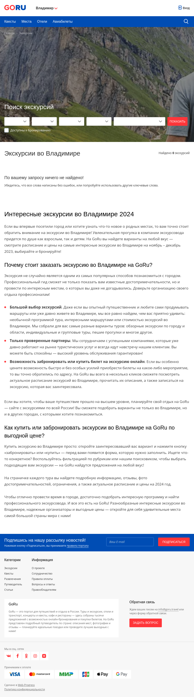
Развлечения (12, 579)
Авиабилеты (63, 21)
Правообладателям (44, 590)
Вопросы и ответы (43, 584)
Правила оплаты (42, 579)
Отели (42, 21)
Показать (177, 121)
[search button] (186, 22)
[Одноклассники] (26, 656)
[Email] (130, 542)
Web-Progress (26, 685)
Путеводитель (13, 584)
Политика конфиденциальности (24, 689)
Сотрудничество (42, 573)
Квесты (10, 21)
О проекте (38, 568)
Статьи (8, 590)
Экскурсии (10, 568)
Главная (9, 33)
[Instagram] (35, 656)
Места (26, 21)
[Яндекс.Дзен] (44, 656)
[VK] (8, 656)
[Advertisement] (97, 69)
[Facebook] (17, 656)
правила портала (77, 545)
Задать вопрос (145, 622)
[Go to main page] (15, 8)
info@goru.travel (168, 609)
